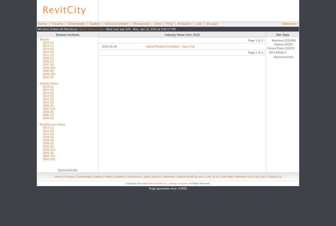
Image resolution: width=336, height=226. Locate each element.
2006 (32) (49, 67)
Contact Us (274, 176)
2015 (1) (48, 42)
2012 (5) (48, 52)
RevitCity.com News (52, 124)
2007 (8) (48, 146)
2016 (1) (48, 86)
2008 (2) (48, 61)
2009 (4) (48, 105)
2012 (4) (48, 130)
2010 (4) (48, 137)
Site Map (227, 176)
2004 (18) (49, 74)
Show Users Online (91, 29)
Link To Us (212, 176)
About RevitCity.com (191, 176)
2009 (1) (48, 58)
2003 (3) (48, 77)
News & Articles (117, 24)
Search (184, 24)
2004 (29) (49, 155)
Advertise (169, 176)
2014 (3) (48, 89)
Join (199, 24)
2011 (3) (48, 99)
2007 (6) (48, 64)
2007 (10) (49, 108)
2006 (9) (48, 111)
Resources (141, 24)
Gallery (95, 24)
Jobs (157, 24)
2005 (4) (48, 115)
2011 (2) (48, 133)
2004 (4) (48, 118)
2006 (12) (49, 149)
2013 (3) (48, 48)
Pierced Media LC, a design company (168, 183)
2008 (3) (48, 143)
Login (212, 24)
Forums (57, 24)
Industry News (49, 83)
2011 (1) (48, 55)
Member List (243, 176)
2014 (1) (48, 45)
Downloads (76, 24)
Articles (44, 39)
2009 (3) (48, 140)
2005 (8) (48, 70)
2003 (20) (49, 159)
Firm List (259, 176)
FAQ (169, 24)
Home (42, 24)
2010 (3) (48, 102)
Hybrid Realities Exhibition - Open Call (170, 46)
